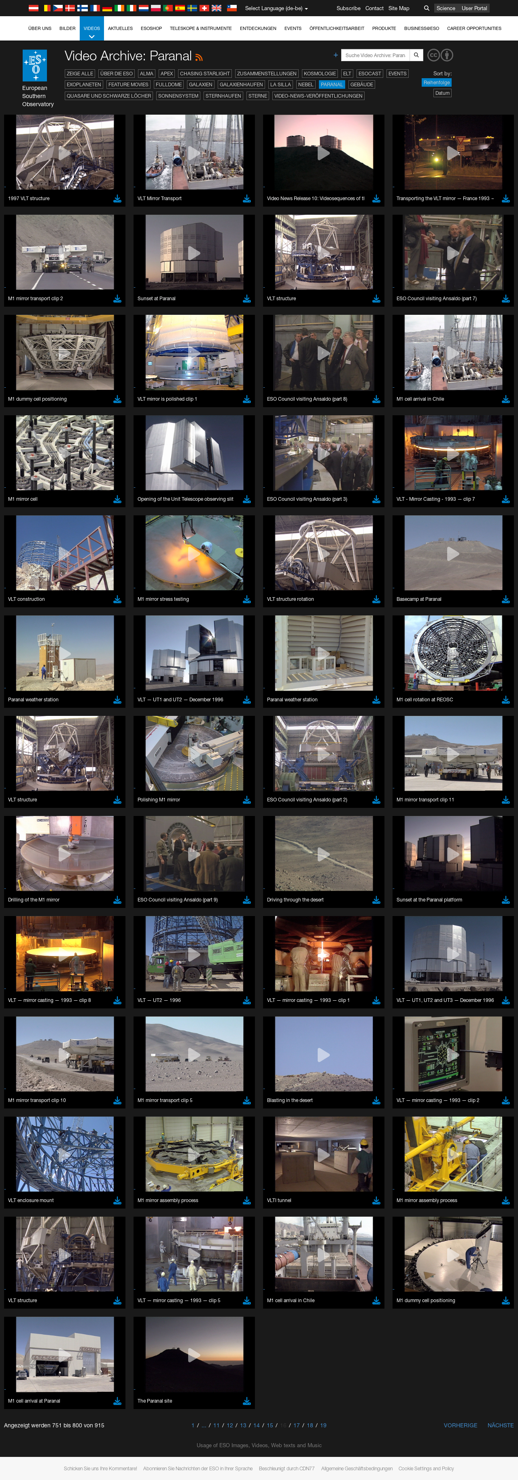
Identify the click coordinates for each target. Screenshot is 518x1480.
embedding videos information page (465, 978)
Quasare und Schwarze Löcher (109, 96)
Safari (30, 1135)
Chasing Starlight (205, 73)
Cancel (65, 1254)
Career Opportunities (474, 28)
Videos (92, 33)
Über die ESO (116, 73)
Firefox (31, 1127)
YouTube (18, 971)
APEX (167, 73)
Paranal (332, 84)
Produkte (384, 28)
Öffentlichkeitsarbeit (337, 28)
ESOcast (370, 73)
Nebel (306, 84)
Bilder (67, 28)
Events (292, 28)
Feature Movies (128, 84)
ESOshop (151, 28)
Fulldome (169, 84)
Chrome (33, 1112)
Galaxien (200, 84)
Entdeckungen (258, 28)
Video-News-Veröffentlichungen (318, 96)
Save (26, 1254)
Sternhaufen (223, 96)
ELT (347, 73)
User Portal (474, 8)
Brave (31, 1105)
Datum (442, 93)
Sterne (257, 96)
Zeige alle (80, 73)
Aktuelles (120, 28)
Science (446, 8)
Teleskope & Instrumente (201, 28)
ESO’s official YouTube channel (190, 971)
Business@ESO (421, 28)
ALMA (146, 73)
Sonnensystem (178, 96)
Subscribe (349, 8)
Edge (30, 1120)
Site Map (399, 8)
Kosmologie (320, 73)
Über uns (39, 28)
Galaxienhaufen (241, 84)
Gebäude (361, 84)
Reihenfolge (437, 82)
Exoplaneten (84, 84)
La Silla (280, 84)
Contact (374, 8)
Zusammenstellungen (267, 73)
